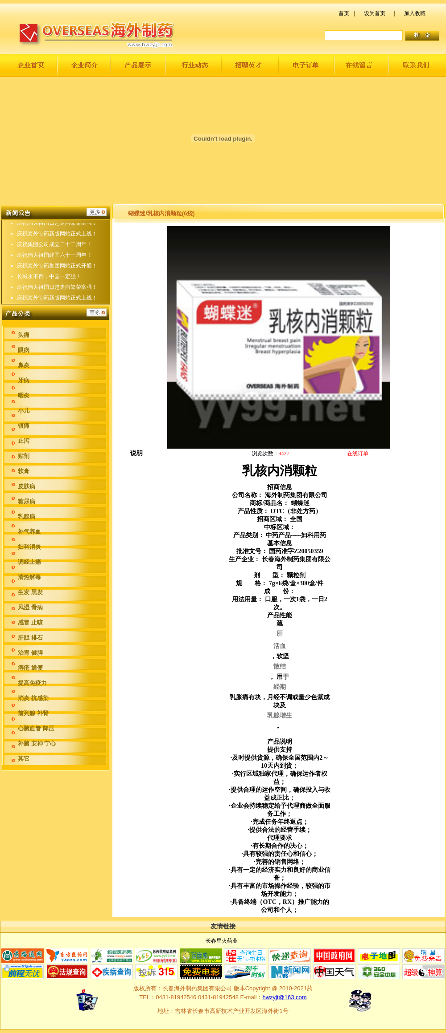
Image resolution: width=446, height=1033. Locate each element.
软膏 (23, 471)
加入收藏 (414, 13)
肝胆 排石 (30, 637)
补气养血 (29, 531)
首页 (344, 13)
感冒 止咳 (30, 622)
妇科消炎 (29, 546)
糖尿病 (26, 501)
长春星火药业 (222, 941)
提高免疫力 (32, 683)
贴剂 (23, 456)
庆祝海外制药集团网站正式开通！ (57, 269)
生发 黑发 (30, 592)
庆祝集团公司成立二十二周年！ (54, 247)
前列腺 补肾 (33, 713)
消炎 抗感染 (33, 698)
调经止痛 (29, 562)
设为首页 (374, 13)
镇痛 (23, 425)
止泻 (23, 441)
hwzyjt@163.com (284, 997)
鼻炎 (23, 365)
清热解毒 (29, 577)
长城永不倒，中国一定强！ (49, 279)
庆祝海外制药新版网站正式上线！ (57, 237)
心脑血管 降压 (36, 728)
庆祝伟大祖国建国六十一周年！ (54, 258)
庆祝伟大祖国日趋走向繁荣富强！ (57, 226)
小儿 (23, 410)
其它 (23, 758)
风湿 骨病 (30, 607)
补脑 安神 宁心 (37, 743)
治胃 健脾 (30, 652)
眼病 (23, 350)
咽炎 (23, 395)
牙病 (23, 380)
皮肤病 (26, 486)
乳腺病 (26, 516)
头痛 (23, 335)
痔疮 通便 (30, 667)
